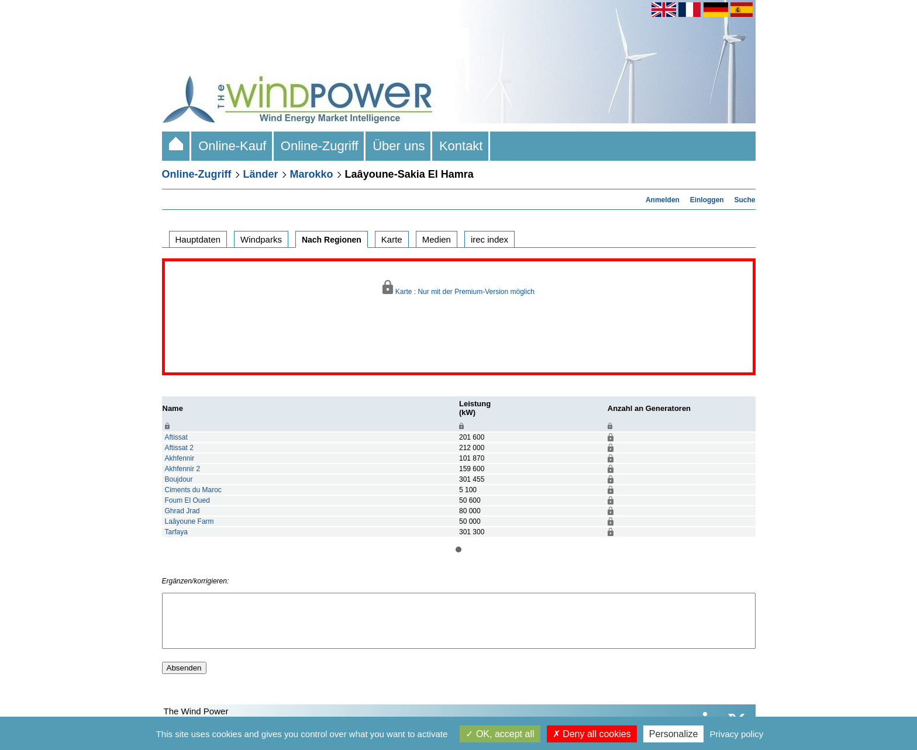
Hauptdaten (198, 239)
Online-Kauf (232, 146)
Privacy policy (737, 734)
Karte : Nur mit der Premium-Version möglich (458, 288)
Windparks (261, 239)
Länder (260, 174)
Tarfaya (176, 532)
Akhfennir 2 (183, 469)
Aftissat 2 (179, 448)
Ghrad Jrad (182, 511)
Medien (436, 239)
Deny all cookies (592, 734)
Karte (391, 239)
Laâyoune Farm (189, 521)
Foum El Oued (187, 500)
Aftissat (176, 437)
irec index (489, 239)
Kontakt (461, 146)
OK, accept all (500, 734)
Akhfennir (180, 458)
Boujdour (179, 479)
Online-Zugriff (320, 146)
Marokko (311, 174)
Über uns (399, 146)
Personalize (673, 734)
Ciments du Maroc (193, 490)
